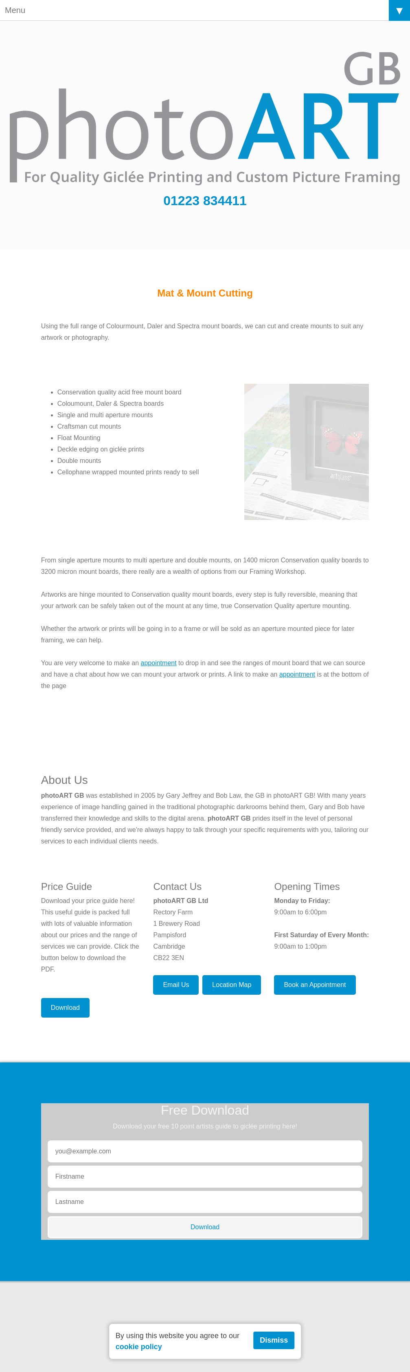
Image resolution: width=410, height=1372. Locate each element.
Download (65, 1007)
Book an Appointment (315, 984)
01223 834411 (205, 200)
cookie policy (139, 1347)
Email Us (176, 984)
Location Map (231, 984)
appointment (159, 662)
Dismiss (274, 1340)
